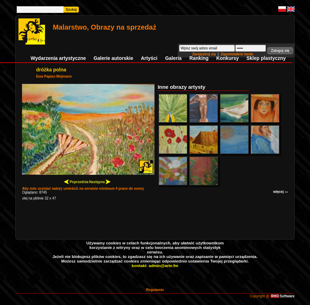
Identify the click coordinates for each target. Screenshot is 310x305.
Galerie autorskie (113, 58)
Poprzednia (76, 181)
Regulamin (155, 290)
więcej (280, 192)
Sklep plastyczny (266, 58)
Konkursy (227, 58)
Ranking (199, 58)
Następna (100, 181)
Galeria (173, 58)
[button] (280, 50)
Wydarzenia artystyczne (58, 58)
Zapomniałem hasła (237, 54)
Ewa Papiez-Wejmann (53, 76)
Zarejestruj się (204, 54)
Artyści (149, 58)
